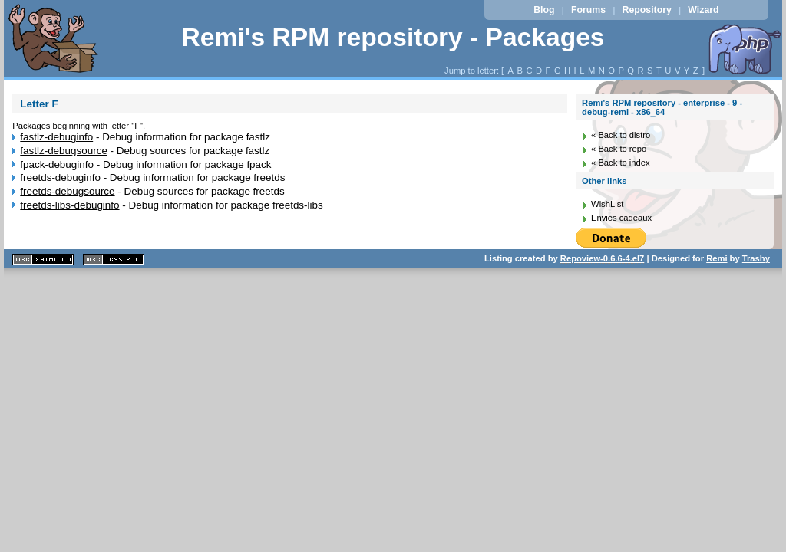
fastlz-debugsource (63, 150)
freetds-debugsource (67, 191)
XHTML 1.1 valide (43, 259)
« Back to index (620, 162)
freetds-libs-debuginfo (69, 205)
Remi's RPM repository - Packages (392, 37)
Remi (716, 258)
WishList (607, 204)
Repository (647, 10)
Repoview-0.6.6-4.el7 (602, 258)
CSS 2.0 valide (113, 259)
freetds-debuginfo (60, 177)
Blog (543, 10)
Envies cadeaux (621, 217)
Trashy (756, 258)
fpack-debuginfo (57, 164)
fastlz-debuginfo (56, 137)
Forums (588, 10)
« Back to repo (618, 148)
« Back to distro (620, 135)
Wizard (703, 10)
